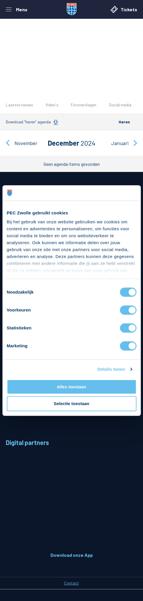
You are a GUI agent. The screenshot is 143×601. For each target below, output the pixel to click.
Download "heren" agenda (28, 122)
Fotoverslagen (83, 104)
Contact (71, 582)
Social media (120, 104)
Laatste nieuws (19, 104)
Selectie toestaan (71, 403)
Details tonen (111, 369)
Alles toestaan (71, 386)
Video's (52, 104)
